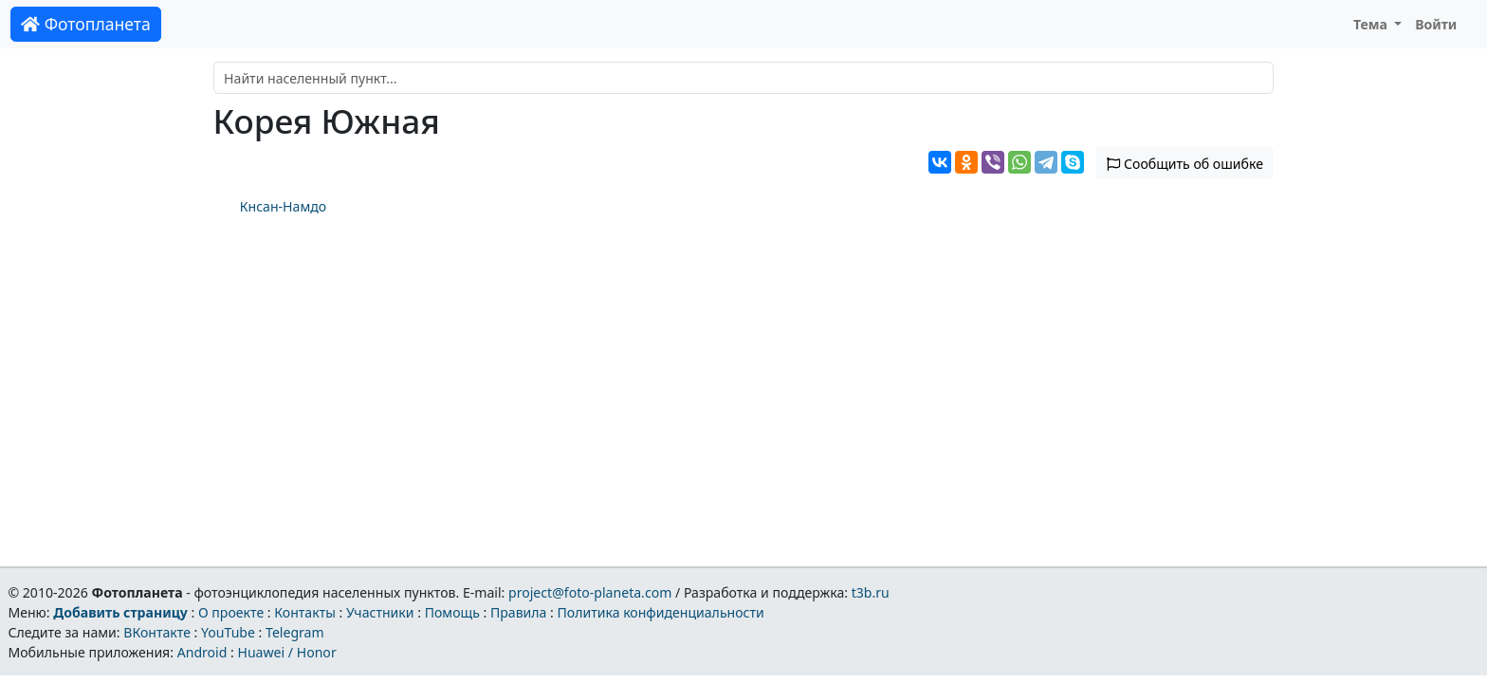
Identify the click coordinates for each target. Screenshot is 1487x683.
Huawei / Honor (286, 652)
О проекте (231, 612)
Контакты (305, 612)
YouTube (228, 632)
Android (202, 652)
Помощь (452, 612)
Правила (518, 612)
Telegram (295, 632)
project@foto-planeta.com (589, 592)
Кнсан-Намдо (283, 206)
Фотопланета (86, 23)
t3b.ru (871, 592)
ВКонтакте (157, 632)
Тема (1372, 24)
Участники (380, 612)
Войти (1436, 24)
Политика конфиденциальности (661, 612)
